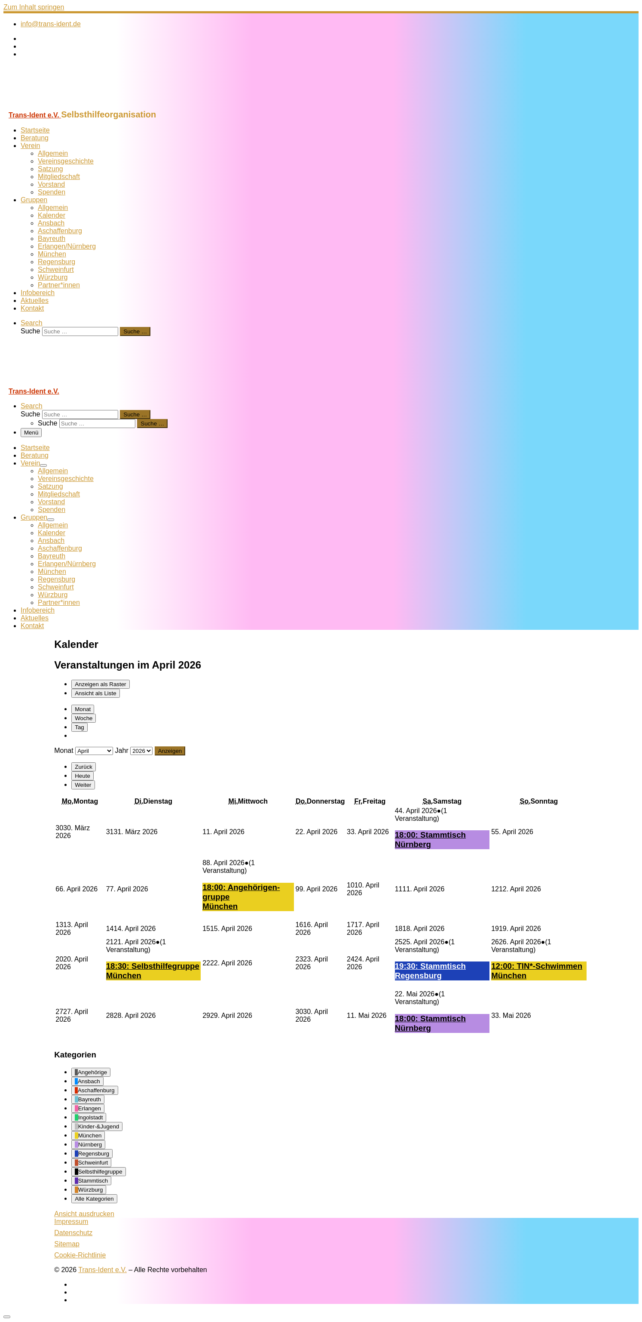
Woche (83, 718)
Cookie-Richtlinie (80, 1255)
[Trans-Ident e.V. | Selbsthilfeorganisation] (57, 105)
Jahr (121, 750)
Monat (83, 709)
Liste (95, 693)
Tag (79, 727)
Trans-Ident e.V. (102, 1269)
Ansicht (84, 1213)
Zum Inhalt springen (33, 7)
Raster (100, 684)
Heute (82, 776)
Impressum (71, 1221)
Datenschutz (73, 1232)
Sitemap (66, 1244)
